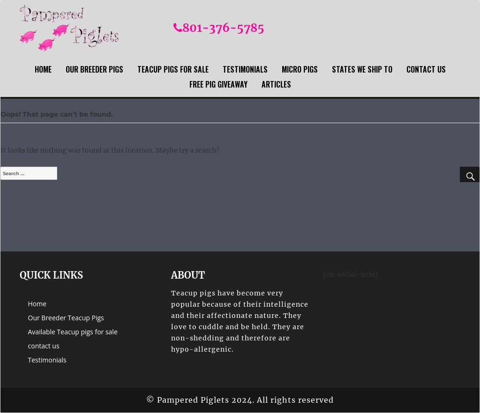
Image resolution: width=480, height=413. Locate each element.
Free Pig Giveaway (218, 84)
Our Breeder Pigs (94, 69)
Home (43, 69)
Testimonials (245, 69)
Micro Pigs (300, 69)
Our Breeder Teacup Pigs (66, 317)
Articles (276, 84)
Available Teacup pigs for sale (73, 331)
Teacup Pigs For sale (173, 69)
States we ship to (362, 69)
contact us (426, 69)
